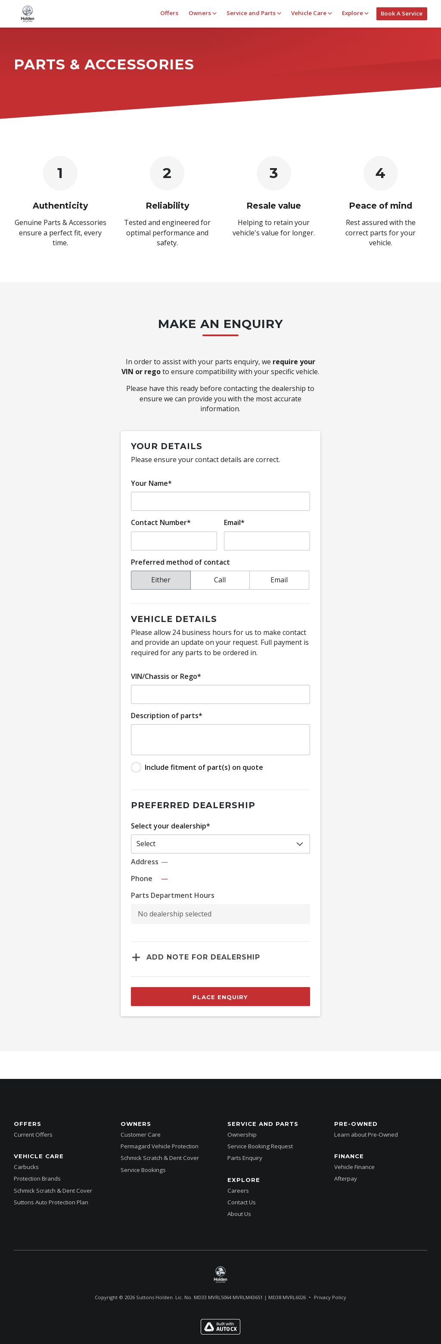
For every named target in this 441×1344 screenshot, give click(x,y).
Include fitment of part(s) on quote (204, 767)
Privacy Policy (330, 1297)
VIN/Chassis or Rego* (166, 676)
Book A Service (401, 13)
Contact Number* (161, 522)
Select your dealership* (170, 826)
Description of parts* (166, 715)
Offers (169, 13)
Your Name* (151, 483)
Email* (234, 522)
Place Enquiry (220, 997)
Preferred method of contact (180, 562)
